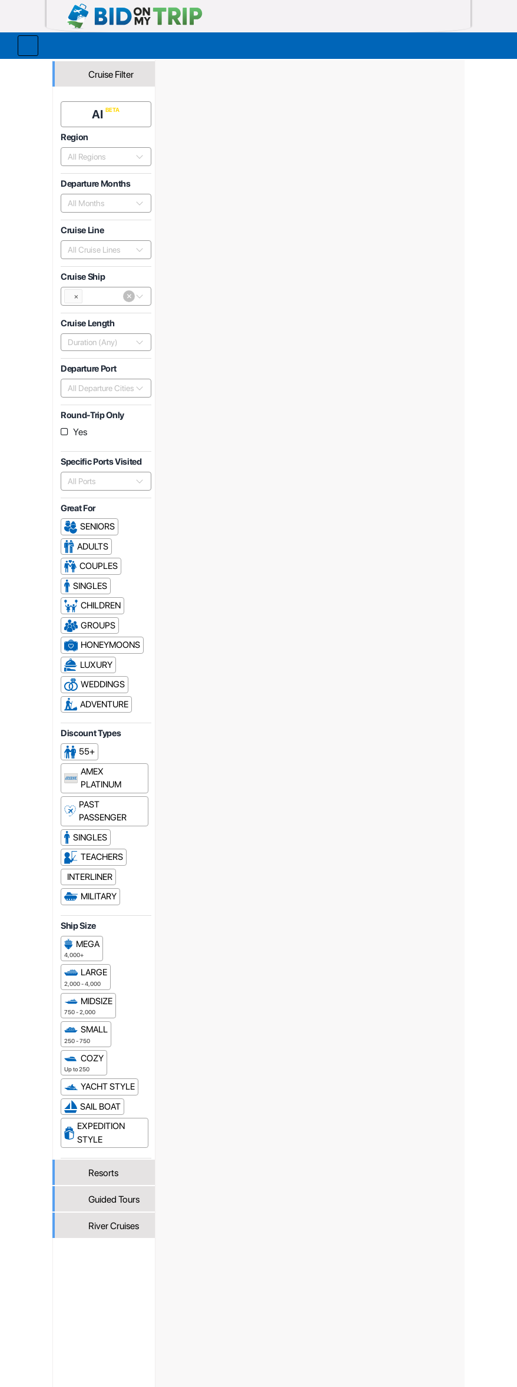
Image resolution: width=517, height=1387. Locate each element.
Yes (83, 427)
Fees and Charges (178, 1297)
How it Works (248, 1284)
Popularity (329, 445)
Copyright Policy (333, 1306)
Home (184, 69)
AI (101, 110)
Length (448, 445)
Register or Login (95, 1271)
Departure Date (402, 445)
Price (360, 445)
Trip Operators (230, 69)
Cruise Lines (287, 69)
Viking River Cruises (356, 69)
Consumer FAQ (92, 1284)
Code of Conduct (334, 1319)
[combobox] (102, 152)
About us (240, 1271)
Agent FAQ (164, 1284)
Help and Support (97, 1297)
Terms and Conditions (322, 1289)
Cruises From (422, 153)
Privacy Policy (328, 1271)
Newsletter (85, 1312)
